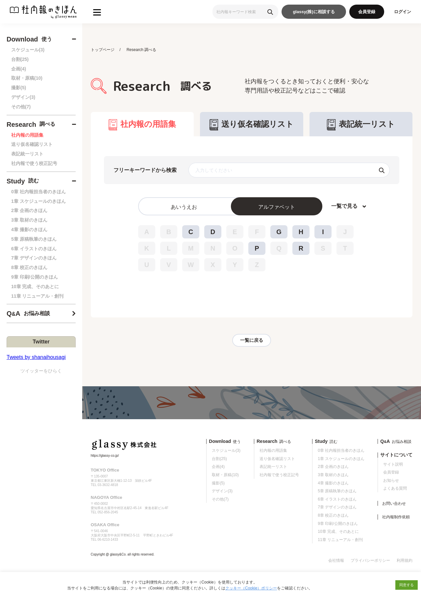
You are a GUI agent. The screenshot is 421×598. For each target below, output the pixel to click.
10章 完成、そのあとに (35, 286)
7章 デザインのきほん (34, 257)
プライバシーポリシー (370, 561)
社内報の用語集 (27, 135)
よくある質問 (395, 489)
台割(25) (20, 59)
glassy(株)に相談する (313, 11)
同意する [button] (406, 585)
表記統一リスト (27, 153)
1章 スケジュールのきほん (38, 201)
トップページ (102, 49)
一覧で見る (344, 206)
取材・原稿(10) (26, 78)
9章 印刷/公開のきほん (34, 277)
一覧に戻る (251, 340)
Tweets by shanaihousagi (36, 357)
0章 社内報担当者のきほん (38, 191)
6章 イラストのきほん (34, 248)
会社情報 (336, 561)
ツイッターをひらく (41, 370)
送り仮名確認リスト (32, 144)
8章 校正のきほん (29, 267)
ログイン (402, 11)
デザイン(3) (23, 97)
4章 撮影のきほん (29, 229)
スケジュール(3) (27, 49)
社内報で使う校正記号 (34, 163)
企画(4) (18, 68)
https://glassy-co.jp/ (105, 456)
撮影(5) (18, 87)
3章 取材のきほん (29, 220)
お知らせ (391, 481)
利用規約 (404, 561)
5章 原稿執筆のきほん (34, 239)
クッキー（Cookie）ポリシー (251, 588)
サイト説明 (393, 464)
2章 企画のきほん (29, 210)
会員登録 (366, 11)
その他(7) (21, 106)
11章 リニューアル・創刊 (37, 296)
